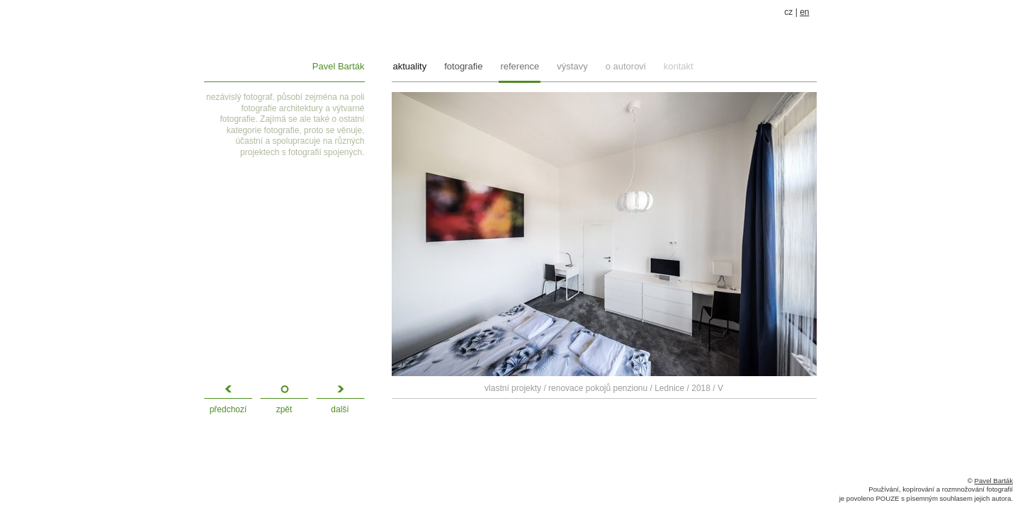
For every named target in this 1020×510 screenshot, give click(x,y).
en (804, 12)
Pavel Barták (338, 66)
